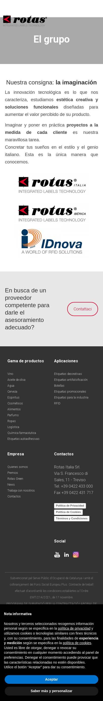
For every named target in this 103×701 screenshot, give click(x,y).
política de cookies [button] (77, 643)
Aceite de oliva (16, 380)
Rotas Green (15, 478)
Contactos (14, 496)
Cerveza (12, 391)
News (11, 484)
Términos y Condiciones (72, 518)
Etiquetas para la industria (71, 397)
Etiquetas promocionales (70, 391)
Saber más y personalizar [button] (51, 691)
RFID (57, 403)
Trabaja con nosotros (21, 490)
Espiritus (13, 397)
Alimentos (14, 409)
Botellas (59, 385)
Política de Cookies (68, 511)
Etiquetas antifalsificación (71, 380)
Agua (10, 385)
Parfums (13, 415)
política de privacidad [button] (74, 628)
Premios (12, 473)
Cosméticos (15, 403)
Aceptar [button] (51, 679)
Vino (10, 374)
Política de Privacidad (70, 505)
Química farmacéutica (21, 433)
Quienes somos (17, 467)
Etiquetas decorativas (68, 374)
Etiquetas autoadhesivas (23, 439)
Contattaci (79, 309)
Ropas (11, 421)
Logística (13, 427)
